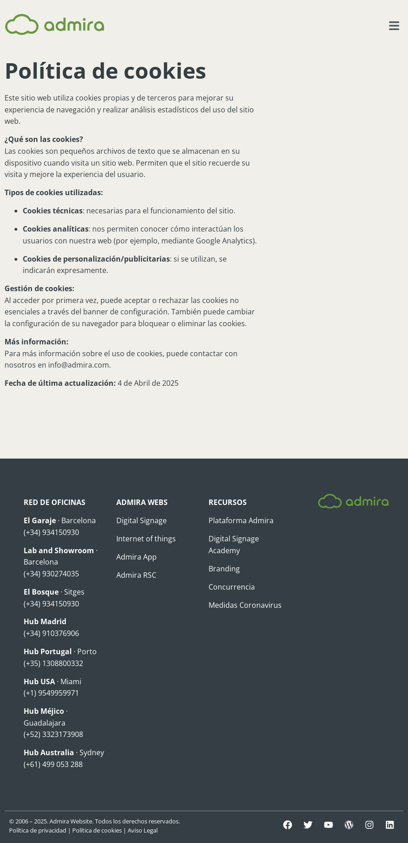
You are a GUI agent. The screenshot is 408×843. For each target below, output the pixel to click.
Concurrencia (232, 587)
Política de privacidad (37, 830)
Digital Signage (141, 520)
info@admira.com (78, 365)
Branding (224, 569)
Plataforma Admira (241, 520)
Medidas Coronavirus (245, 605)
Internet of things (146, 539)
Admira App (136, 557)
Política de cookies (97, 830)
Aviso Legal (143, 830)
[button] (394, 25)
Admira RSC (136, 575)
